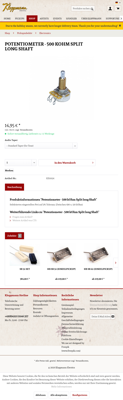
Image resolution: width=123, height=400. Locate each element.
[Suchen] (92, 9)
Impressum (67, 312)
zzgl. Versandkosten (24, 129)
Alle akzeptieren (58, 395)
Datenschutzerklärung (73, 324)
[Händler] (71, 18)
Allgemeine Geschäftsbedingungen (73, 318)
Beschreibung (14, 187)
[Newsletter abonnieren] (113, 316)
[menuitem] (83, 8)
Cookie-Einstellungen (72, 339)
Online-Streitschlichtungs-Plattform (74, 333)
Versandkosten (40, 304)
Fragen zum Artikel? (21, 217)
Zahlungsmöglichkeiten (44, 301)
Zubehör (14, 236)
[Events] (57, 18)
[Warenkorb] (118, 8)
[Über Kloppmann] (91, 18)
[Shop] (32, 18)
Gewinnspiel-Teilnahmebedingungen (73, 307)
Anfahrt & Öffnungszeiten (46, 316)
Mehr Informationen (61, 386)
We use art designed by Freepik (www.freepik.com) (73, 346)
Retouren (37, 308)
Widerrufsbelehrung (72, 328)
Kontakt (37, 312)
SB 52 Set (25, 269)
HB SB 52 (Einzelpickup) (61, 269)
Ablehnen (41, 395)
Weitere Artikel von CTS (23, 220)
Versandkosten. (82, 360)
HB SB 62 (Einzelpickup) (98, 269)
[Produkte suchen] (83, 8)
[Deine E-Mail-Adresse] (100, 316)
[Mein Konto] (110, 8)
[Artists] (44, 18)
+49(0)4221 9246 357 (16, 316)
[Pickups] (20, 18)
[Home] (7, 18)
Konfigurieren (79, 395)
